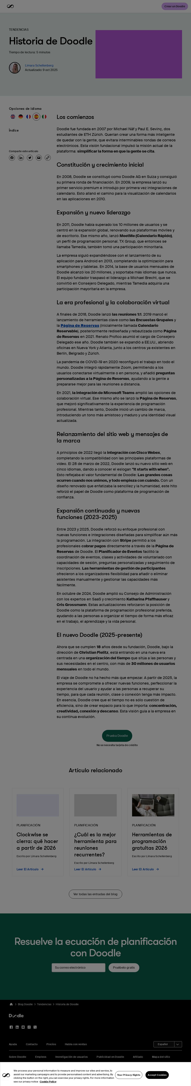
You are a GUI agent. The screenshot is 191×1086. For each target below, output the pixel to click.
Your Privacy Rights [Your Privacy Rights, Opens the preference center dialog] (128, 1080)
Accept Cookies (157, 1080)
